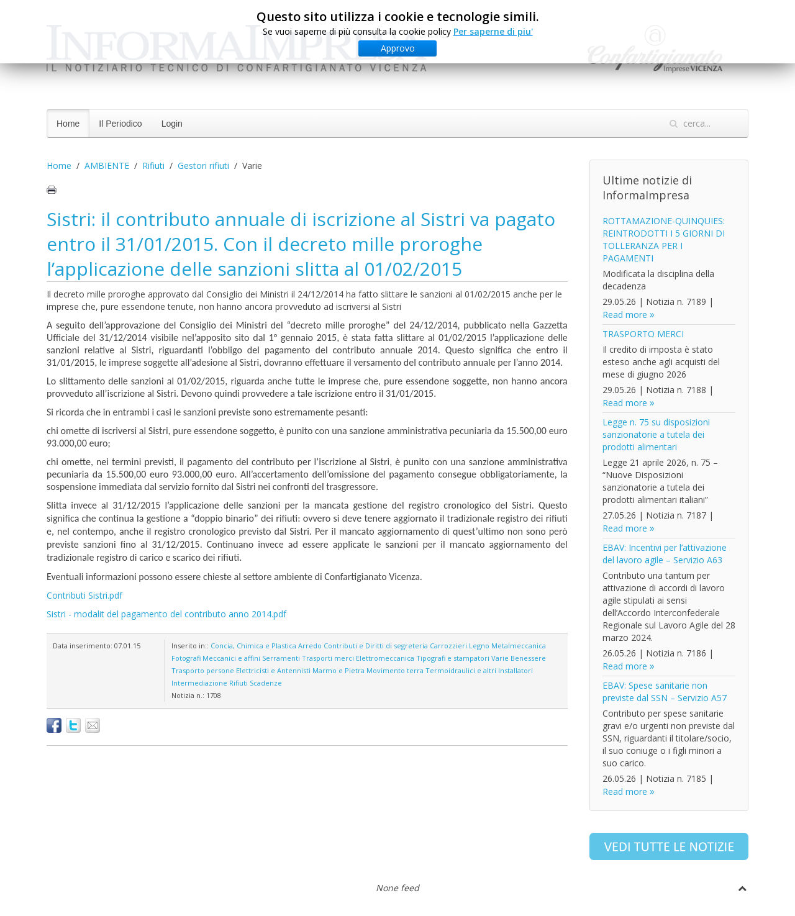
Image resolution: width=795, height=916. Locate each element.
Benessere (528, 658)
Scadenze (266, 682)
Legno (479, 645)
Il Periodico (120, 124)
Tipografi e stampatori (452, 658)
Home (68, 124)
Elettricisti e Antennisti (273, 670)
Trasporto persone (202, 670)
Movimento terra (395, 670)
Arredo (310, 645)
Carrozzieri (448, 645)
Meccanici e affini (231, 658)
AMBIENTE (106, 165)
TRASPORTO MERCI (643, 334)
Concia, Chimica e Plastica (253, 645)
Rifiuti (153, 165)
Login (172, 124)
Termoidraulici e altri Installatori (479, 670)
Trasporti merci (328, 658)
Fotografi (186, 658)
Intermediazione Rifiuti (209, 682)
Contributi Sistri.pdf (84, 595)
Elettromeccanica (385, 658)
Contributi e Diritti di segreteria (376, 645)
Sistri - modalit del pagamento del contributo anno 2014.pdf (166, 614)
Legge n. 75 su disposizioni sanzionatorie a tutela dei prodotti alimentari (656, 434)
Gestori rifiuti (203, 165)
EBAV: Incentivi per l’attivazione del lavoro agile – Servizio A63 (664, 554)
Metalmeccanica (518, 645)
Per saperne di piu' (493, 31)
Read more (624, 314)
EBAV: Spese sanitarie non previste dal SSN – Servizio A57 (664, 691)
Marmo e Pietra (338, 670)
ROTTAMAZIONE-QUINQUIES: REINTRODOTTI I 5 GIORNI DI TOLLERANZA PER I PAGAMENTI (663, 239)
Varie (500, 658)
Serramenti (281, 658)
